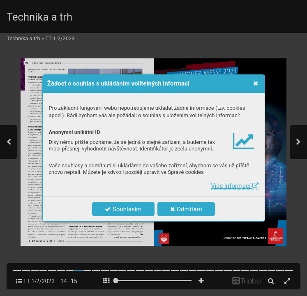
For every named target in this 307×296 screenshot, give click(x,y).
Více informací (234, 186)
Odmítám (186, 209)
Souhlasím (123, 209)
